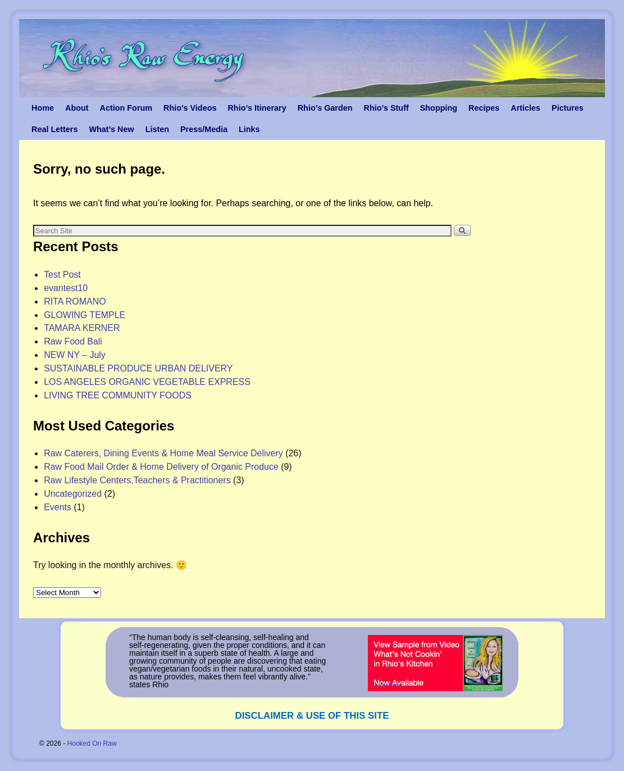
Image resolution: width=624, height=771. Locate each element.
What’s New (111, 129)
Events (57, 507)
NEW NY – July (75, 355)
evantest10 (66, 288)
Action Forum (126, 107)
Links (249, 129)
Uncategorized (73, 493)
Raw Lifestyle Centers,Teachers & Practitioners (137, 480)
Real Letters (54, 129)
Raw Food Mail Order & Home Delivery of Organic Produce (161, 466)
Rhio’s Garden (325, 107)
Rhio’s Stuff (386, 107)
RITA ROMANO (75, 301)
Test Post (62, 274)
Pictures (568, 107)
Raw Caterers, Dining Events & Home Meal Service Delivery (163, 453)
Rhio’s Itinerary (256, 107)
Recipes (483, 107)
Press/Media (203, 129)
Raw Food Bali (73, 341)
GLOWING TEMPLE (84, 315)
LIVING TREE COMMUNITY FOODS (118, 395)
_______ (389, 681)
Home (42, 107)
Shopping (438, 107)
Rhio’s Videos (189, 107)
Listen (157, 129)
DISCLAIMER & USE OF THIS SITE (312, 715)
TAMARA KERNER (82, 328)
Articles (525, 107)
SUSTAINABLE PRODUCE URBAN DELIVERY (138, 368)
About (77, 107)
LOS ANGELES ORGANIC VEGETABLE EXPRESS (147, 382)
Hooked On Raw (92, 743)
